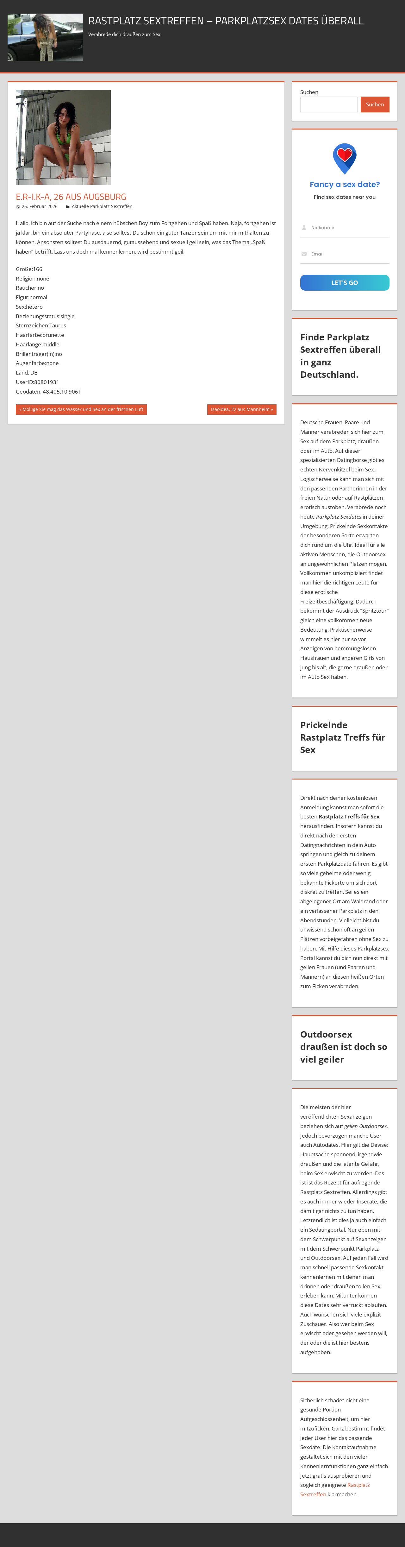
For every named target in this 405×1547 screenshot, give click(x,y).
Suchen (309, 92)
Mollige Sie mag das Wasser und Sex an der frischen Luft (82, 410)
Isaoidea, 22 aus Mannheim (240, 410)
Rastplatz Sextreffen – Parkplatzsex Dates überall (234, 20)
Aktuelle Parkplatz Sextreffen (102, 206)
